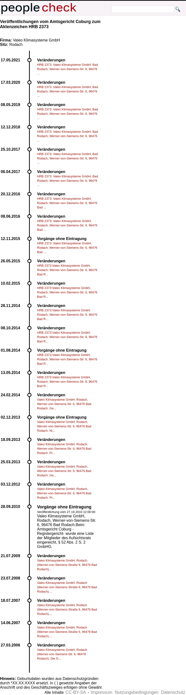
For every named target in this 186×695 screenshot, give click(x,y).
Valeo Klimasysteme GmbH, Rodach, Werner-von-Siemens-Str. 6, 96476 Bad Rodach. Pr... (64, 448)
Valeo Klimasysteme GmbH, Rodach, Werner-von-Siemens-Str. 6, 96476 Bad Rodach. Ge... (64, 404)
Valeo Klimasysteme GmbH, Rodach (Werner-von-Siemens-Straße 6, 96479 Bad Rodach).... (67, 587)
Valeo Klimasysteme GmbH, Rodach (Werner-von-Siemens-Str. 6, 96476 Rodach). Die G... (62, 654)
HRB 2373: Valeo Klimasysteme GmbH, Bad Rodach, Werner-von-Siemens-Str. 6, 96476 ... (67, 69)
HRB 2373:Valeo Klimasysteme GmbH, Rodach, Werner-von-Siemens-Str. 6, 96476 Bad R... (67, 270)
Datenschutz (173, 692)
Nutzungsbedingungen (136, 692)
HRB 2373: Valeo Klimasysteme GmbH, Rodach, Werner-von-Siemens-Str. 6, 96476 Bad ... (67, 203)
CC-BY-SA (75, 692)
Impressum (101, 692)
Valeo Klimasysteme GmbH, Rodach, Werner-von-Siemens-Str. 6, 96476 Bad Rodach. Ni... (64, 426)
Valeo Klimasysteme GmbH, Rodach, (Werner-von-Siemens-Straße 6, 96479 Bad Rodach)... (67, 565)
